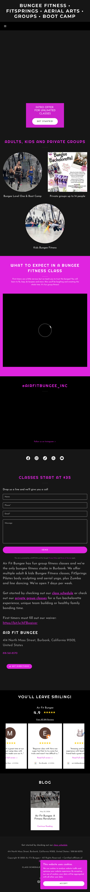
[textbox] (45, 497)
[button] (5, 26)
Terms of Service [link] (66, 558)
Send (45, 550)
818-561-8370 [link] (10, 653)
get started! (45, 121)
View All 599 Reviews (45, 720)
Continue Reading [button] (45, 826)
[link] (45, 17)
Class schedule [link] (31, 867)
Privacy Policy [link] (53, 558)
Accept (64, 883)
